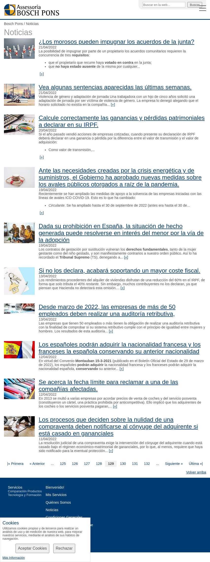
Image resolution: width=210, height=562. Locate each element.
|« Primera (15, 464)
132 (147, 464)
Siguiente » (174, 464)
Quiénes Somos (58, 502)
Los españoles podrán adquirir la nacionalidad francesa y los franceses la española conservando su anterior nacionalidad (120, 348)
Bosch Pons (13, 24)
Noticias (32, 24)
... (52, 464)
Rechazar (64, 548)
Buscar (195, 5)
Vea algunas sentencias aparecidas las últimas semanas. (115, 87)
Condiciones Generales (64, 517)
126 (75, 464)
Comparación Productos (25, 491)
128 (99, 464)
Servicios (15, 487)
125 (63, 464)
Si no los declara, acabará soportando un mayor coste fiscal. (119, 270)
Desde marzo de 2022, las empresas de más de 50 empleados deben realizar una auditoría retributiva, (107, 310)
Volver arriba (196, 472)
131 (135, 464)
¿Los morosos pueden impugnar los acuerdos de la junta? (116, 41)
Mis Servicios (56, 495)
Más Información (13, 558)
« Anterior (37, 464)
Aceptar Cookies (32, 548)
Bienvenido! (55, 487)
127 (87, 464)
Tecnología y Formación (24, 495)
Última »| (196, 464)
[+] (42, 74)
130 (123, 464)
